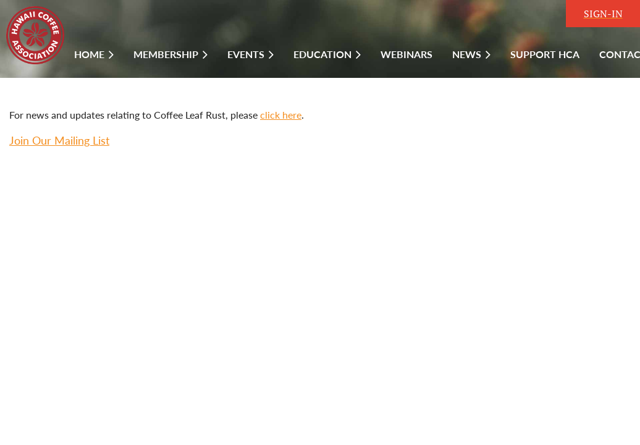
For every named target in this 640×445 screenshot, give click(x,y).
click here (280, 115)
